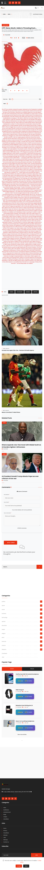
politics (3, 601)
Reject (26, 866)
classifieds (6, 819)
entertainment (7, 812)
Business (28, 291)
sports (3, 605)
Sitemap (5, 839)
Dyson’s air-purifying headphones (25, 721)
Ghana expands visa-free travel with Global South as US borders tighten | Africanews (21, 446)
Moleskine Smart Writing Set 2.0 (24, 705)
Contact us (6, 842)
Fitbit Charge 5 (20, 690)
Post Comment (11, 542)
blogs (4, 814)
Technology (19, 291)
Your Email (6, 502)
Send (36, 855)
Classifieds (4, 653)
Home (4, 14)
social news (5, 25)
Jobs (3, 657)
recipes (5, 816)
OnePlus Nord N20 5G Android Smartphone (27, 674)
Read (23, 37)
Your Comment (7, 513)
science (4, 645)
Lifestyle (35, 291)
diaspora (4, 649)
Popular (32, 668)
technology (4, 617)
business (4, 613)
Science (11, 291)
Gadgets (12, 668)
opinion (3, 621)
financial (4, 641)
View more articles (22, 734)
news (9, 14)
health (3, 629)
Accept (18, 866)
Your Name (7, 494)
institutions (6, 810)
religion (3, 633)
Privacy (5, 830)
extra (3, 637)
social (32, 37)
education (4, 625)
